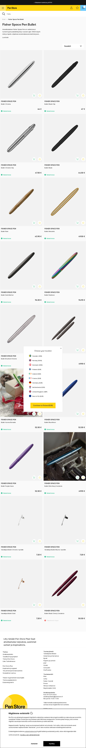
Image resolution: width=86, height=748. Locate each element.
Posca (45, 683)
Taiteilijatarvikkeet (49, 653)
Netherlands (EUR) (37, 387)
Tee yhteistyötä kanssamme (12, 671)
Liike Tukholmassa (9, 661)
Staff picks (47, 670)
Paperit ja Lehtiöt (49, 661)
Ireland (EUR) (35, 374)
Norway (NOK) (35, 360)
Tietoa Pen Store (9, 659)
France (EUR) (35, 378)
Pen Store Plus (8, 666)
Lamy (45, 679)
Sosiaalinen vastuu (9, 673)
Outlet (45, 665)
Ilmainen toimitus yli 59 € (43, 2)
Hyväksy (52, 744)
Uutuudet (46, 668)
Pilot (44, 676)
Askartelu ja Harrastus (51, 656)
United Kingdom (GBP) (38, 392)
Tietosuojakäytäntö (9, 680)
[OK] (43, 14)
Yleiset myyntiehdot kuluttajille (13, 678)
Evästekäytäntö (8, 682)
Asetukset (34, 744)
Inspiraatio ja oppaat (10, 668)
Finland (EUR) (35, 369)
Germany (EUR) (36, 383)
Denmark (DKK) (36, 365)
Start (4, 19)
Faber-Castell (48, 681)
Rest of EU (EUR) (36, 396)
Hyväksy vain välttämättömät (30, 735)
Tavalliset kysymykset (10, 656)
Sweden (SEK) (35, 356)
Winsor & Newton (49, 686)
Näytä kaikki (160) (49, 688)
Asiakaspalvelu (8, 654)
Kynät (45, 658)
